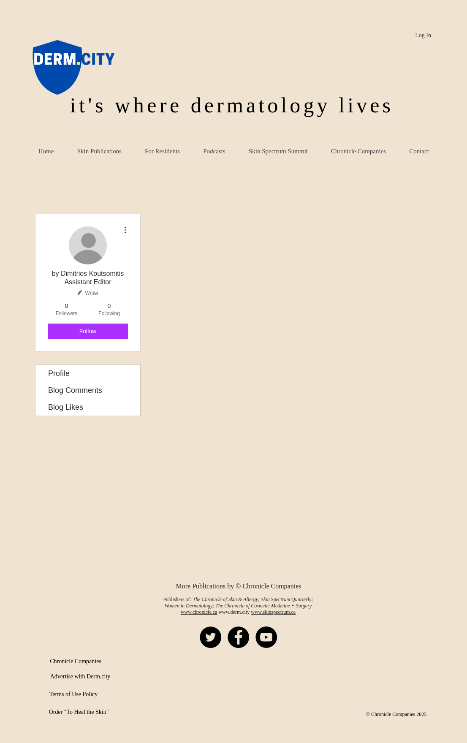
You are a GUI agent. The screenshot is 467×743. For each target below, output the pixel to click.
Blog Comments (75, 390)
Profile (59, 373)
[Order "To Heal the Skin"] (79, 712)
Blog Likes (65, 407)
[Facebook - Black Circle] (238, 637)
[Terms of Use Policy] (73, 694)
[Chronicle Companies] (75, 661)
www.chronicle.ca (199, 612)
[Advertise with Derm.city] (80, 677)
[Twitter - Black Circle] (210, 637)
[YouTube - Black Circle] (266, 637)
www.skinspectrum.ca (273, 612)
